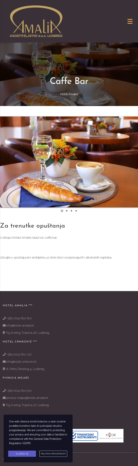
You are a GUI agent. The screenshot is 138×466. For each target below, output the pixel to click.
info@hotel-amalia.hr (20, 325)
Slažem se (22, 454)
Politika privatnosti (53, 454)
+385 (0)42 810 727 (19, 354)
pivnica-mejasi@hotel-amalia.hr (27, 398)
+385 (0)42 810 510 (19, 390)
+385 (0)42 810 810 (19, 318)
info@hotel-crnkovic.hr (21, 361)
